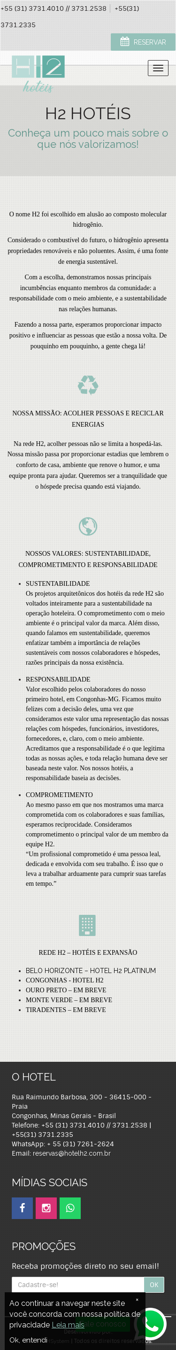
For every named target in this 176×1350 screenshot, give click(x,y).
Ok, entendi (28, 1340)
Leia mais (68, 1324)
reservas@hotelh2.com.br (72, 1153)
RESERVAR (143, 42)
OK (154, 1285)
